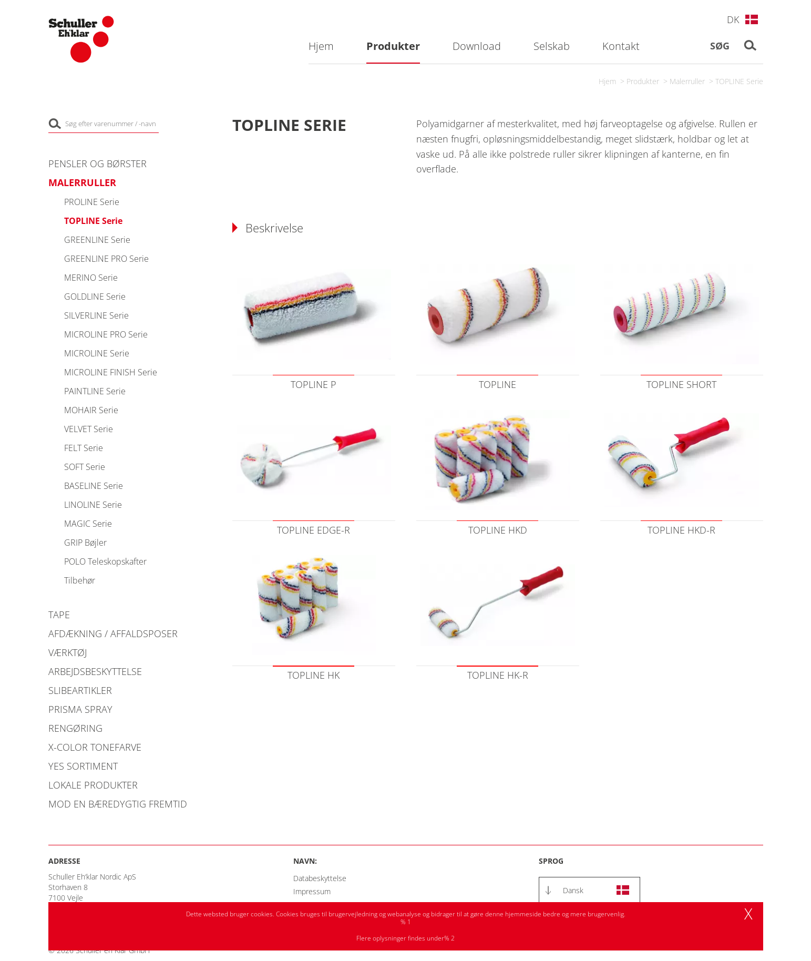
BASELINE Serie (93, 486)
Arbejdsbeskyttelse (95, 671)
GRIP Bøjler (85, 542)
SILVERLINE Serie (96, 315)
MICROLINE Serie (96, 353)
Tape (59, 614)
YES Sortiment (83, 766)
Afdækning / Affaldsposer (113, 633)
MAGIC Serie (88, 523)
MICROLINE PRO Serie (106, 334)
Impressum (312, 891)
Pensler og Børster (97, 163)
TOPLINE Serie (739, 81)
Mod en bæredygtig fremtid (117, 804)
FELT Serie (83, 448)
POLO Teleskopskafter (105, 561)
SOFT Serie (84, 467)
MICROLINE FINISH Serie (110, 372)
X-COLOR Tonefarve (94, 747)
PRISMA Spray (80, 709)
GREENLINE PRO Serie (106, 258)
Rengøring (75, 728)
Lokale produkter (93, 785)
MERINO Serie (91, 277)
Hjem (607, 81)
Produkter (643, 81)
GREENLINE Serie (97, 240)
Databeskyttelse (319, 878)
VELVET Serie (88, 429)
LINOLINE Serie (93, 504)
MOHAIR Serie (91, 410)
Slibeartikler (80, 690)
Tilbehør (79, 580)
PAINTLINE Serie (95, 391)
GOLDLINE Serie (95, 296)
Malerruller (687, 81)
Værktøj (67, 652)
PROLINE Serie (91, 202)
